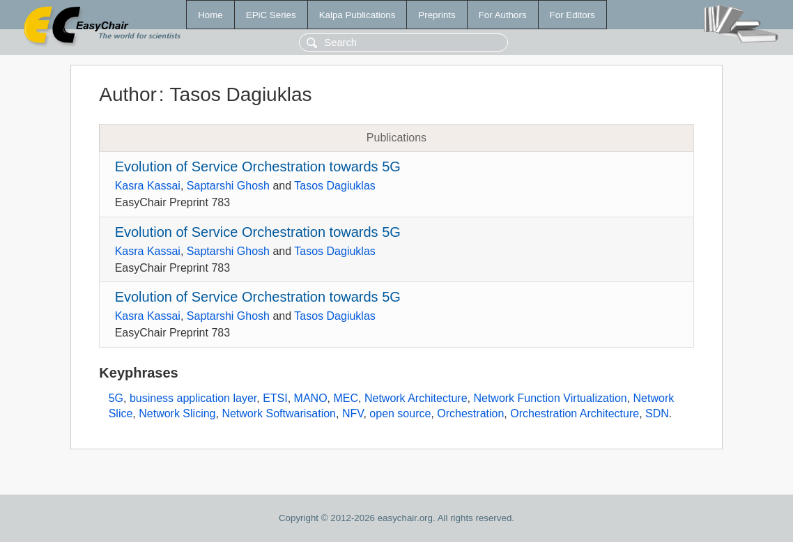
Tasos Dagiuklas (335, 186)
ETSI (275, 398)
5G (116, 398)
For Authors (503, 15)
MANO (311, 398)
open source (400, 413)
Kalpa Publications (357, 15)
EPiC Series (271, 15)
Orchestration (470, 413)
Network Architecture (416, 398)
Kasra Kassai (147, 186)
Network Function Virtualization (549, 398)
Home (210, 15)
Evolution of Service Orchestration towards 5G (258, 166)
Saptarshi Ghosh (228, 186)
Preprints (436, 15)
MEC (345, 398)
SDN (657, 413)
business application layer (193, 398)
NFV (353, 413)
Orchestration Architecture (574, 413)
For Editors (572, 15)
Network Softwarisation (279, 413)
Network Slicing (177, 413)
